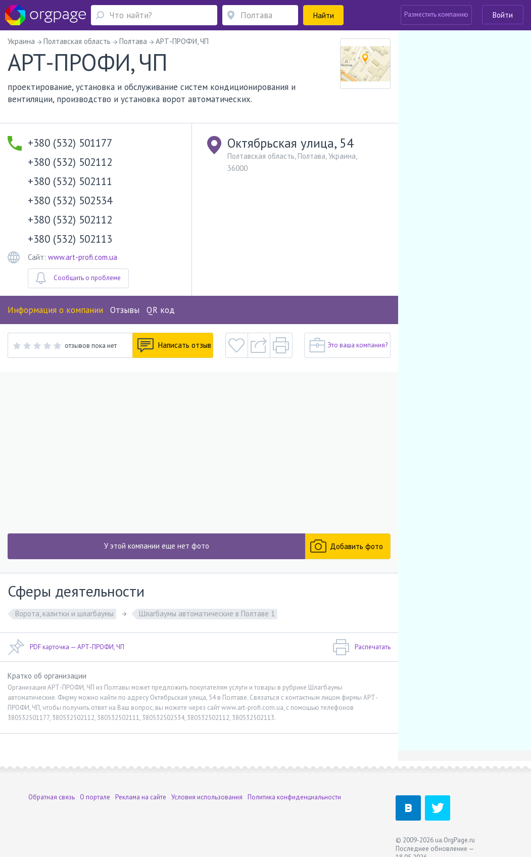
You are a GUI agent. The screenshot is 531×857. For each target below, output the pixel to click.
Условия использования (207, 797)
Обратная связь (51, 797)
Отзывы (124, 309)
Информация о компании (55, 309)
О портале (95, 797)
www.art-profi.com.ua (82, 257)
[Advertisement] (199, 452)
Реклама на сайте (140, 797)
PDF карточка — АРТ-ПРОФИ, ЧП (66, 647)
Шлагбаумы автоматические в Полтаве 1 (207, 613)
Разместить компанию (436, 14)
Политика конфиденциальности (294, 797)
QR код (161, 309)
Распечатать (361, 647)
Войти (503, 15)
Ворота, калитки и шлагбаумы (64, 613)
